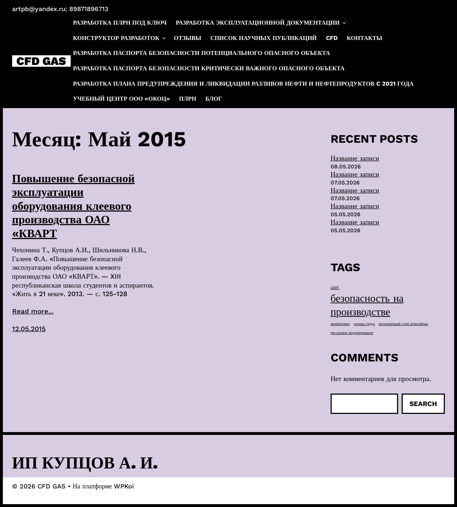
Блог (213, 98)
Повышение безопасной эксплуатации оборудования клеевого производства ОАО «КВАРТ (73, 206)
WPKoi (124, 486)
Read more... (33, 311)
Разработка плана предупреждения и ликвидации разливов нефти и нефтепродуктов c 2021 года (243, 83)
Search (423, 404)
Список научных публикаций (263, 38)
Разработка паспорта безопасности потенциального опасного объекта (201, 53)
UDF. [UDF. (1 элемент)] (335, 287)
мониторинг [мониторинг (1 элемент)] (340, 323)
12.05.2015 (29, 329)
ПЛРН (187, 98)
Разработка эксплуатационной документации (261, 22)
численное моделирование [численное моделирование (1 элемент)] (352, 332)
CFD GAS (41, 61)
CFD (332, 38)
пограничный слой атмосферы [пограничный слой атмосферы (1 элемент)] (403, 323)
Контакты (364, 38)
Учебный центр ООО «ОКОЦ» (121, 98)
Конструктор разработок (120, 38)
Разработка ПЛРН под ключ (120, 22)
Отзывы (187, 38)
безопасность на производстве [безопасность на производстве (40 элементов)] (367, 305)
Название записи (355, 158)
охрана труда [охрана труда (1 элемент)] (364, 323)
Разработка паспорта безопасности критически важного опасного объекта (209, 68)
